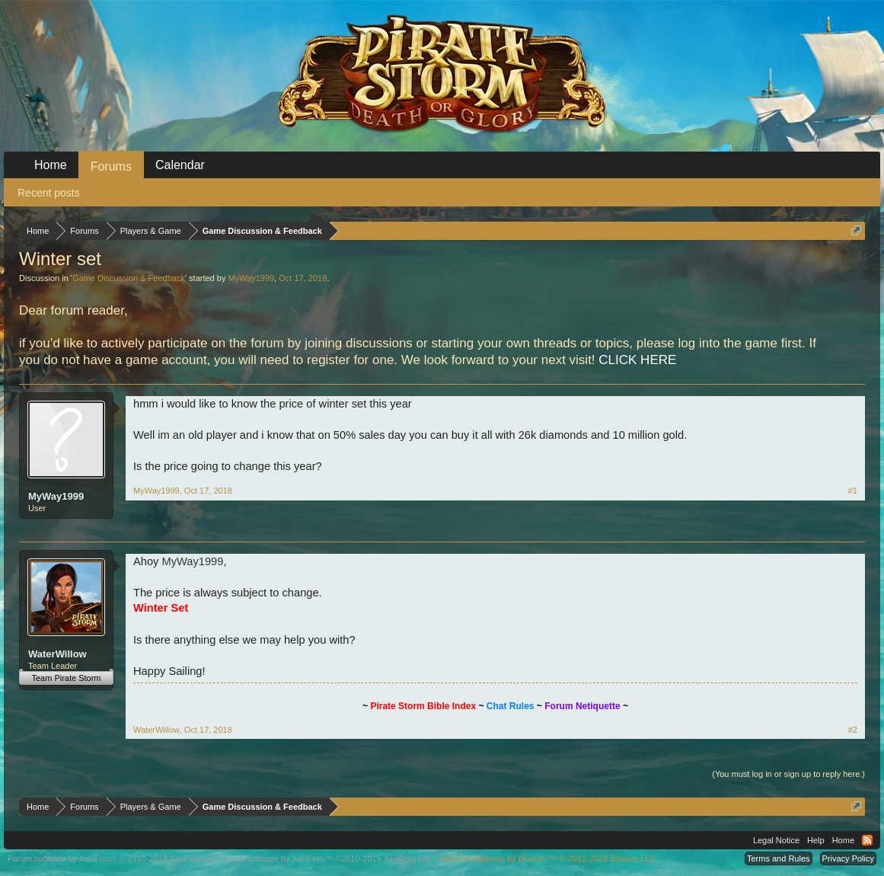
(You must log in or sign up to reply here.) (788, 773)
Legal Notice (776, 840)
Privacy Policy (848, 858)
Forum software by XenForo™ (326, 858)
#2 (852, 729)
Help (816, 840)
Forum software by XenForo (113, 858)
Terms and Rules (778, 858)
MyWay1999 (251, 278)
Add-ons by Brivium (548, 858)
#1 (852, 490)
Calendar (180, 164)
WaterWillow (57, 654)
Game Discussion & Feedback (128, 278)
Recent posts (49, 193)
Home (50, 164)
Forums (111, 166)
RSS (867, 840)
